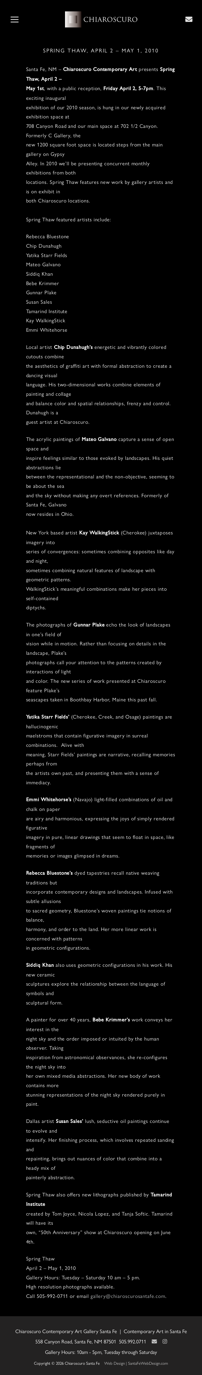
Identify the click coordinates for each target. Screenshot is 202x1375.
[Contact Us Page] (189, 19)
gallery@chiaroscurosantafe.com (128, 1296)
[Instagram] (165, 1341)
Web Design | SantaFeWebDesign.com (136, 1363)
